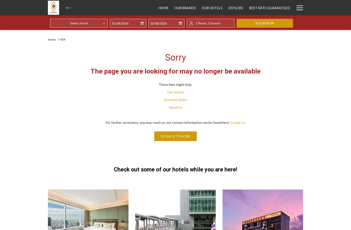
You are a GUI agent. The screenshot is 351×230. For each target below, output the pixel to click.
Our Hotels (175, 92)
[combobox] (78, 23)
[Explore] (203, 7)
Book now (274, 23)
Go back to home (175, 136)
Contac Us (238, 122)
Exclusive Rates (175, 100)
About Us (175, 107)
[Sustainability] (277, 7)
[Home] (131, 7)
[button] (128, 23)
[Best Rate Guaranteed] (237, 7)
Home (52, 39)
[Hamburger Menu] (298, 7)
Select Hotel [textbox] (79, 23)
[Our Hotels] (180, 7)
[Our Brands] (153, 7)
